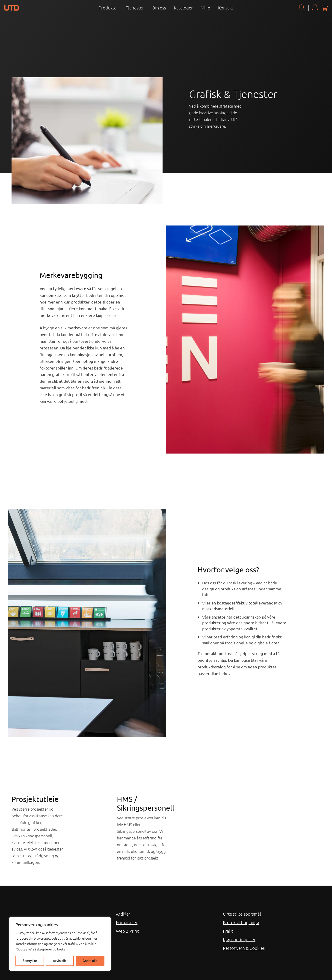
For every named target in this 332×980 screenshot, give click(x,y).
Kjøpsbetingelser (239, 939)
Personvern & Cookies (244, 948)
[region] (60, 944)
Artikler (123, 914)
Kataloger (183, 7)
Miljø (205, 7)
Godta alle (90, 961)
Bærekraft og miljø (241, 922)
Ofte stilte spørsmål (242, 914)
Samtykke (30, 961)
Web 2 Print (127, 931)
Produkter (108, 7)
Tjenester (135, 7)
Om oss (159, 7)
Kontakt (225, 7)
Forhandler (126, 922)
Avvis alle (60, 961)
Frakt (228, 931)
